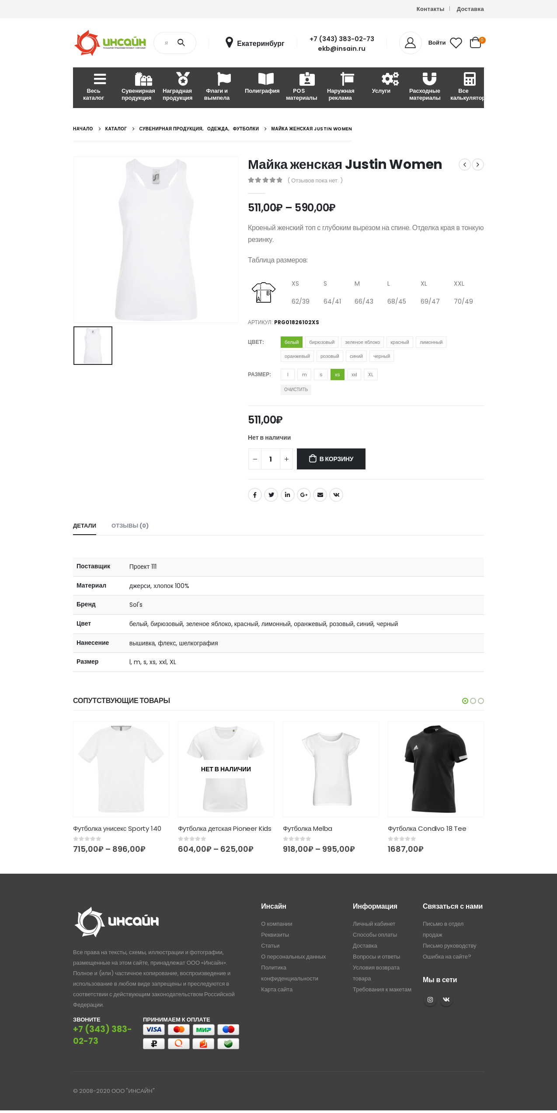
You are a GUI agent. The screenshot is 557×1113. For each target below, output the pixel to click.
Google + (304, 495)
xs (337, 374)
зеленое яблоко (362, 342)
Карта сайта (276, 990)
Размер (258, 374)
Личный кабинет (374, 924)
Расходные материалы (425, 87)
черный (381, 356)
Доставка (470, 9)
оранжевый (297, 356)
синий (356, 356)
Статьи (270, 946)
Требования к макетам (382, 990)
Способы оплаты (375, 935)
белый (292, 342)
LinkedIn (288, 495)
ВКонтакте (336, 495)
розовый (329, 356)
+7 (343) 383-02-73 (342, 39)
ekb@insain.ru (342, 48)
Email (320, 495)
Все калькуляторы (467, 87)
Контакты (431, 9)
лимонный (431, 342)
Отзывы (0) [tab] (130, 526)
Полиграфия (261, 84)
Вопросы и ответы (376, 957)
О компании (276, 924)
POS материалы (301, 87)
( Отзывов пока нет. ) (315, 180)
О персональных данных (293, 957)
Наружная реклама (341, 87)
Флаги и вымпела (217, 87)
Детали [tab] (84, 526)
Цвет (255, 342)
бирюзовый (321, 342)
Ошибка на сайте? (447, 957)
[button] (465, 701)
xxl (354, 374)
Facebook (255, 495)
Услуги (381, 84)
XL (370, 374)
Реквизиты (275, 935)
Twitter (271, 495)
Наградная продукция (177, 87)
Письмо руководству (450, 946)
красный (399, 342)
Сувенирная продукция (138, 87)
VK (446, 999)
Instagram (430, 999)
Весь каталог (93, 87)
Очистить (296, 389)
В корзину (336, 459)
